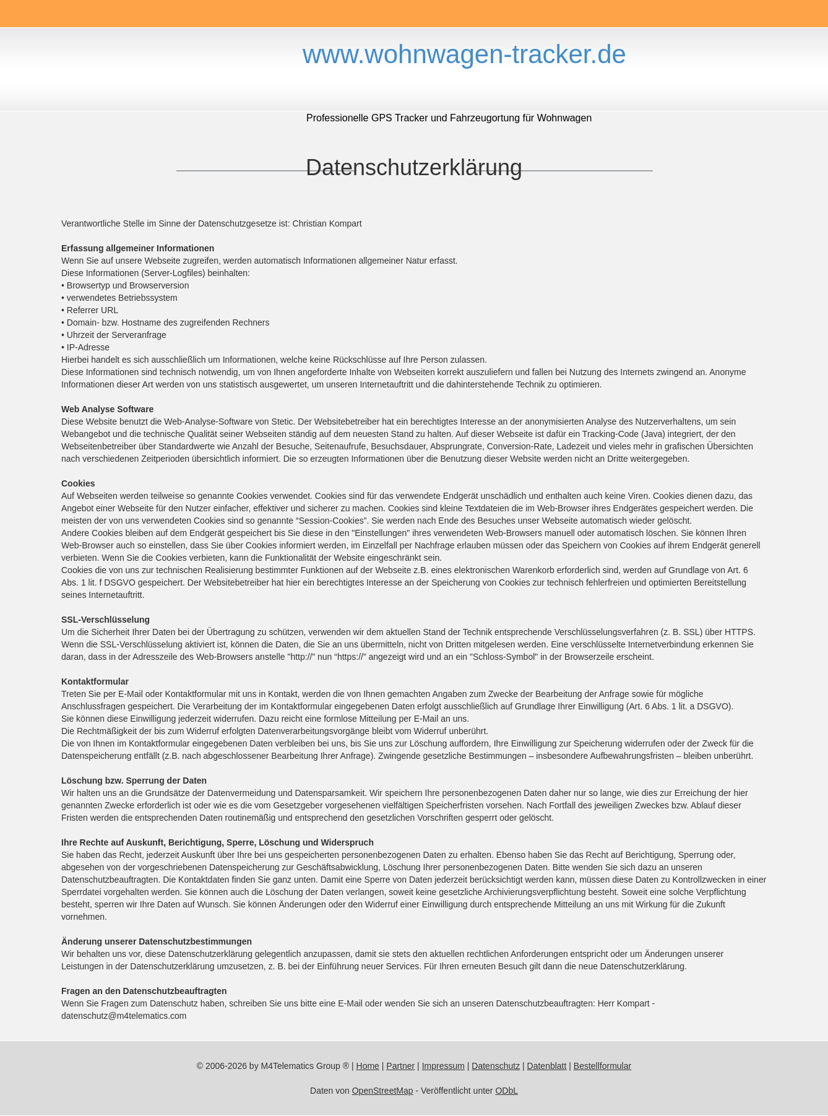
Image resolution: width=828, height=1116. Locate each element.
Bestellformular (602, 1066)
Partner (400, 1066)
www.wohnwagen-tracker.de (464, 54)
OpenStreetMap (382, 1091)
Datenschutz (496, 1066)
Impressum (443, 1066)
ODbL (506, 1091)
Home (367, 1066)
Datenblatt (547, 1066)
